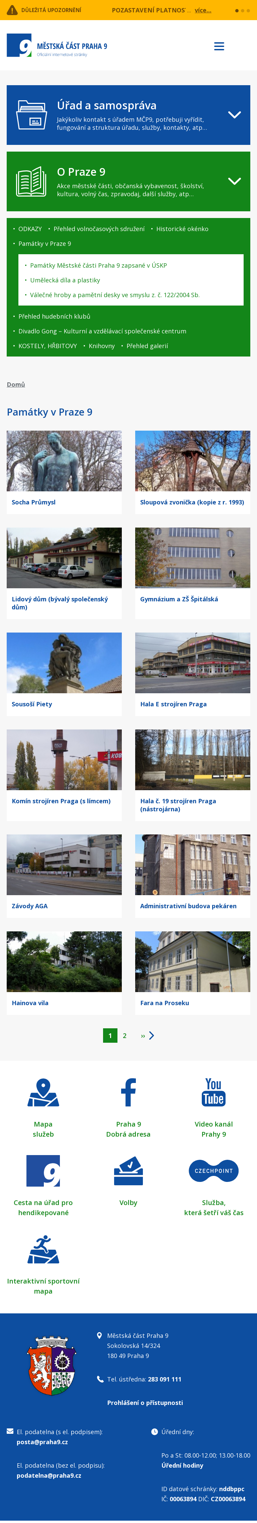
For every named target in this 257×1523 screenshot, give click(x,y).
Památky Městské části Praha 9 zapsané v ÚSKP (98, 265)
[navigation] (128, 115)
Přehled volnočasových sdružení (99, 229)
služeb (43, 1136)
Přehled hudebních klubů (54, 316)
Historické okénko (182, 229)
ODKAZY (30, 229)
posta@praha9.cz (42, 1444)
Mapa (43, 1126)
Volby (128, 1204)
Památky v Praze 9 (44, 243)
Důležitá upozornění (60, 10)
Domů (16, 384)
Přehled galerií (147, 346)
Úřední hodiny (182, 1468)
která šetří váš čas (214, 1214)
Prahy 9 (213, 1136)
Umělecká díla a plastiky (65, 280)
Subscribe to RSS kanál (244, 46)
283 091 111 (164, 1381)
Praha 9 (128, 1126)
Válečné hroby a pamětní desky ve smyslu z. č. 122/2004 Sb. (115, 295)
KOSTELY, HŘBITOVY (47, 346)
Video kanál (214, 1126)
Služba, (214, 1204)
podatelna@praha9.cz (49, 1478)
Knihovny (102, 346)
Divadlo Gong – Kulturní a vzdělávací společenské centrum (102, 331)
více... (203, 10)
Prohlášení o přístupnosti (145, 1405)
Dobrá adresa (128, 1136)
